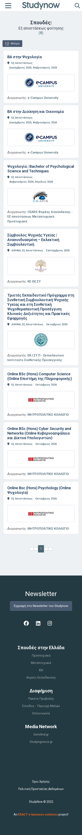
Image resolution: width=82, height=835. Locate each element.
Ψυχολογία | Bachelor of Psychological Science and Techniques (40, 168)
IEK (41, 670)
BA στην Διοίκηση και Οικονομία (35, 111)
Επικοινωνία (41, 713)
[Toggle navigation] (8, 6)
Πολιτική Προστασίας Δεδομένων (41, 789)
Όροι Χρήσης (41, 781)
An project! (41, 814)
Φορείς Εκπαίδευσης (41, 677)
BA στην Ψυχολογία (24, 57)
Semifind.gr (41, 734)
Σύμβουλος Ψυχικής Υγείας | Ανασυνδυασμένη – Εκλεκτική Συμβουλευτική (33, 239)
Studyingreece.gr (41, 742)
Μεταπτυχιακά (41, 663)
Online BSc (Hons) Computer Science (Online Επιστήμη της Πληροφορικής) (39, 376)
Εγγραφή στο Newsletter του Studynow (41, 606)
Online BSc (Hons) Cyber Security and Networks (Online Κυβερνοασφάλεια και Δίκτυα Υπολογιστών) (39, 433)
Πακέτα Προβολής (41, 699)
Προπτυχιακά (41, 655)
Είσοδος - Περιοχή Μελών (41, 706)
